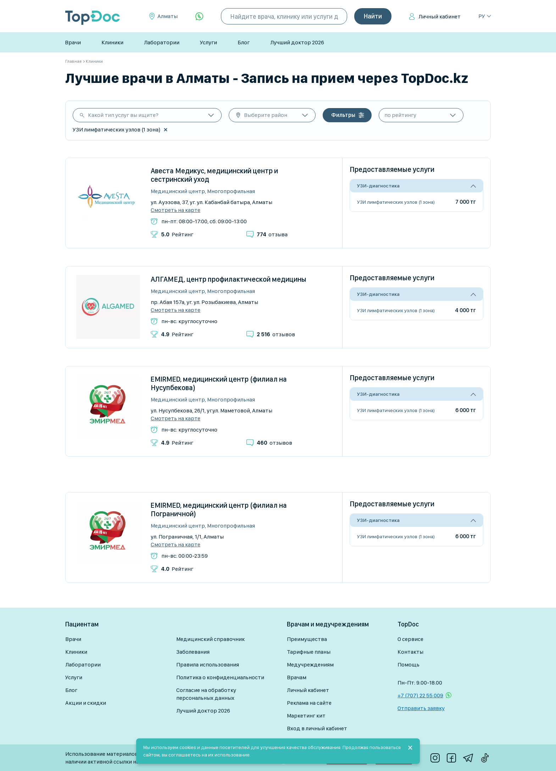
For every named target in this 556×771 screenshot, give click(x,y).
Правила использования (207, 664)
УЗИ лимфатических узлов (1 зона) (396, 202)
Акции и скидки (85, 702)
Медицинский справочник (210, 639)
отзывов (276, 334)
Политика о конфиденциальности (220, 677)
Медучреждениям (310, 664)
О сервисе (410, 639)
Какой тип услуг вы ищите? (123, 115)
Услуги (208, 42)
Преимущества (307, 639)
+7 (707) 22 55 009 (420, 695)
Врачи (73, 42)
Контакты (410, 651)
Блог (244, 42)
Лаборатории (161, 42)
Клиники (112, 42)
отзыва (272, 234)
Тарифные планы (308, 651)
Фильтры (343, 115)
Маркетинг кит (306, 715)
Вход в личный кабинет (317, 728)
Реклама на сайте (309, 702)
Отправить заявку (421, 708)
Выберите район (265, 115)
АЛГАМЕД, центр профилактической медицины (228, 279)
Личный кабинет (439, 16)
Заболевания (193, 651)
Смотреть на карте (175, 210)
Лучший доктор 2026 (297, 42)
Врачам (296, 677)
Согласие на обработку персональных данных (206, 694)
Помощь (408, 664)
